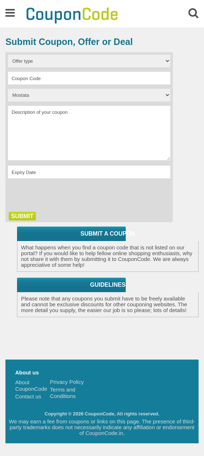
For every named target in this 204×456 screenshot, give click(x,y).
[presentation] (63, 197)
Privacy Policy (67, 382)
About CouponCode (31, 385)
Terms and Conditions (63, 392)
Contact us (28, 396)
